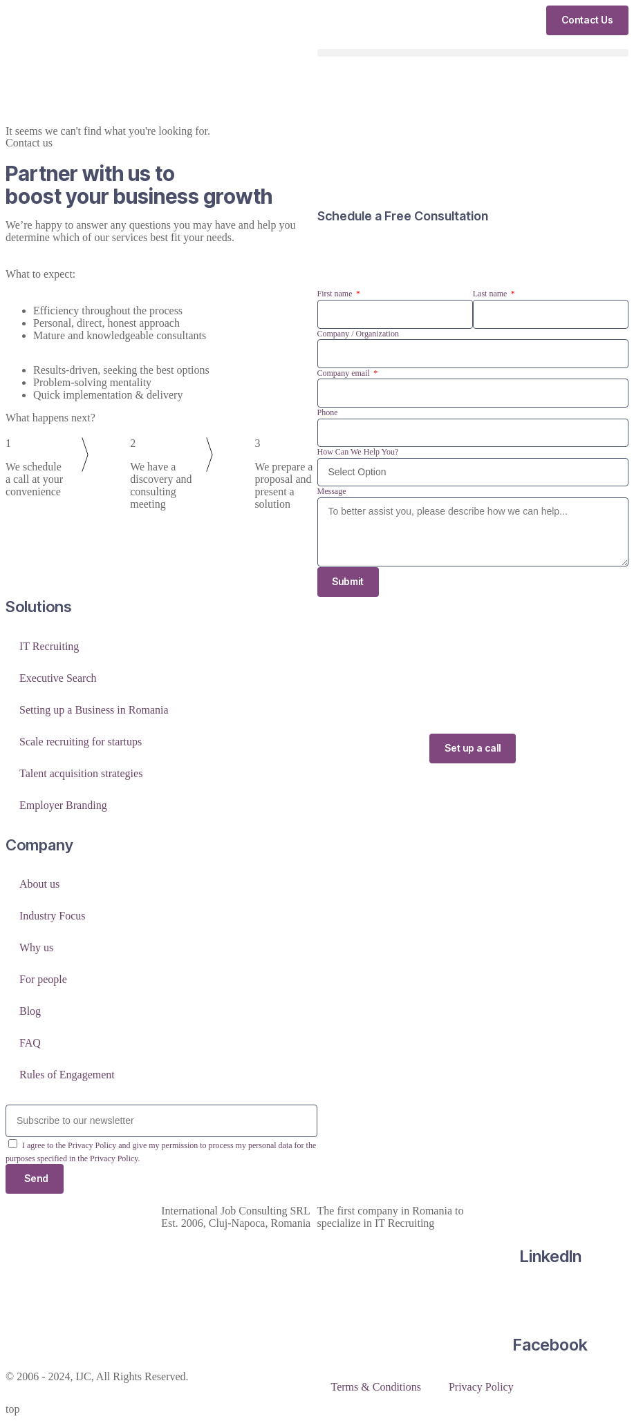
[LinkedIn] (550, 1211)
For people (43, 979)
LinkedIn (550, 1256)
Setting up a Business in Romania (94, 710)
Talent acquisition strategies (80, 773)
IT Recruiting (49, 646)
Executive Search (58, 678)
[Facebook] (550, 1300)
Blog (30, 1011)
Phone (327, 412)
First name (336, 293)
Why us (36, 947)
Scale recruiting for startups (80, 741)
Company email (344, 373)
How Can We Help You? (358, 452)
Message (331, 491)
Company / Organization (358, 333)
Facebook (550, 1345)
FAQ (30, 1043)
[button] (473, 53)
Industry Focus (52, 916)
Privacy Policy (481, 1387)
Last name (491, 293)
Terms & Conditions (376, 1387)
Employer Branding (63, 805)
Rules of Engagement (67, 1074)
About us (39, 884)
